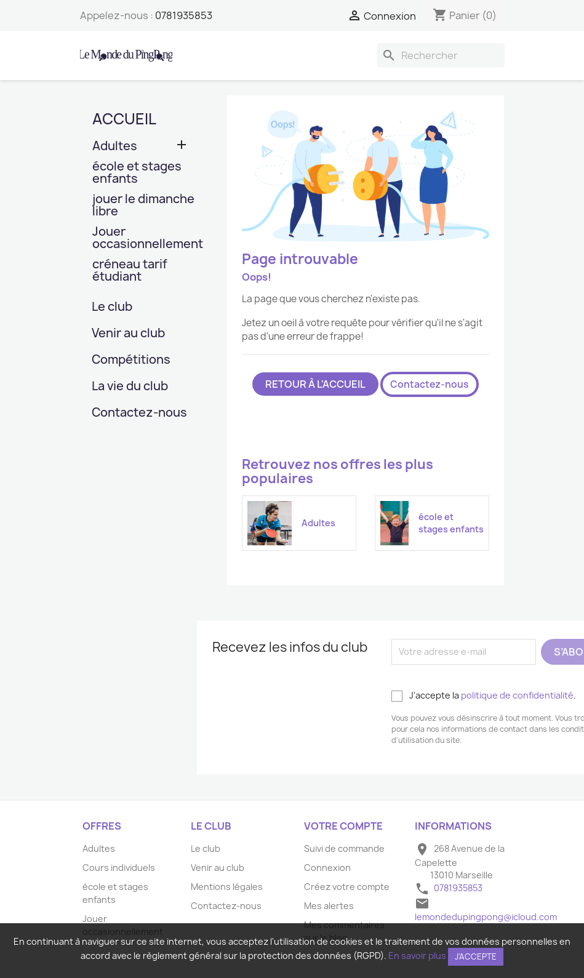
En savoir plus (417, 955)
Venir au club (128, 334)
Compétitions (131, 360)
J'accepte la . (483, 695)
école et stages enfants (137, 173)
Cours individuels (118, 867)
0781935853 (183, 15)
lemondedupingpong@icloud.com (486, 917)
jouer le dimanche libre (143, 206)
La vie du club (130, 387)
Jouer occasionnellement (144, 238)
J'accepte (476, 956)
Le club (112, 307)
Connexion (327, 867)
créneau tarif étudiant (129, 271)
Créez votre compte (347, 886)
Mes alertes (329, 906)
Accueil (124, 118)
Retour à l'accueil (315, 384)
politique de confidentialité (517, 695)
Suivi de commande (344, 848)
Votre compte (343, 826)
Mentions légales (227, 886)
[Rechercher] (441, 55)
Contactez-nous (139, 413)
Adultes (114, 147)
